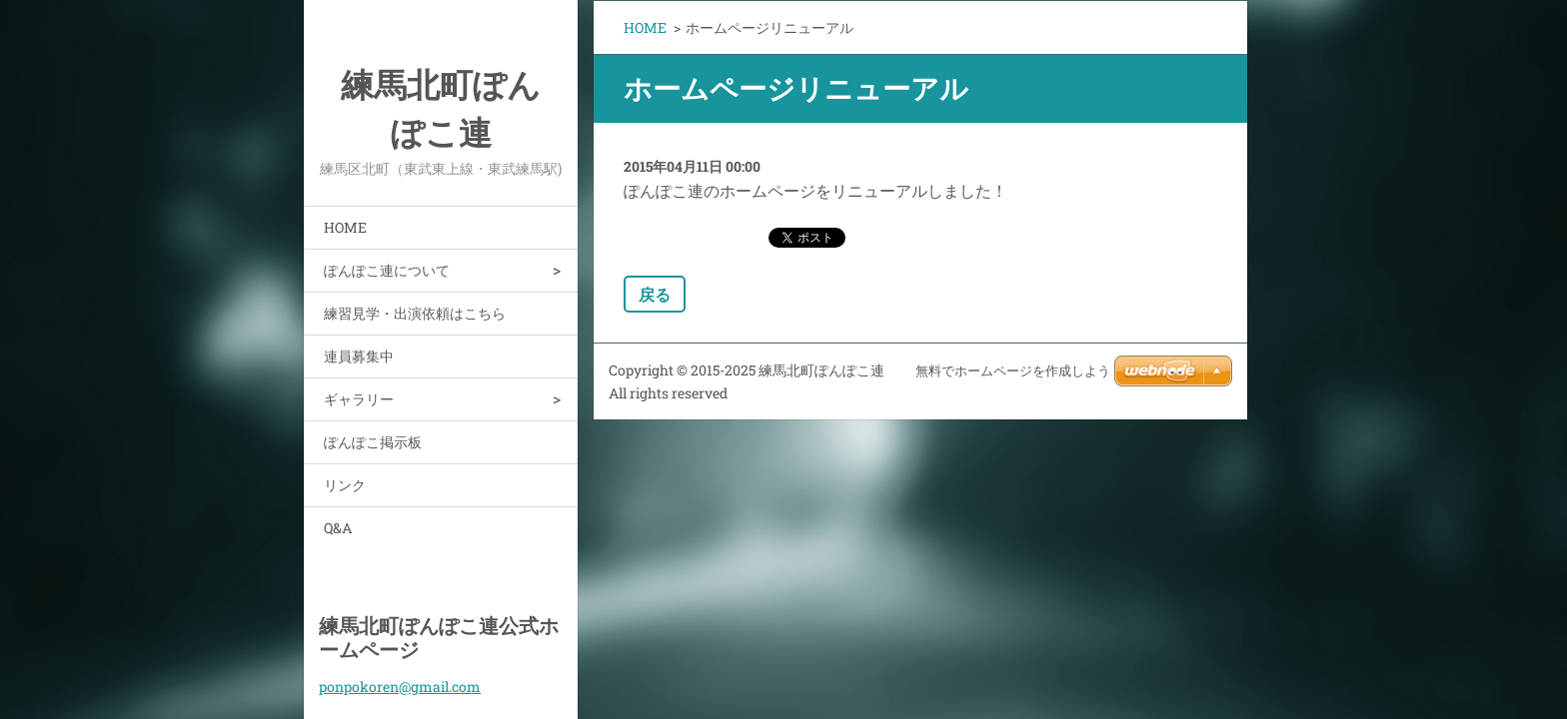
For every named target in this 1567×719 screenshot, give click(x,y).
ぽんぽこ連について (387, 270)
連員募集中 (359, 356)
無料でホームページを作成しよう (1012, 370)
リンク (345, 484)
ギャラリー (359, 398)
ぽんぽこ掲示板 (373, 441)
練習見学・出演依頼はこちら (415, 313)
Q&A (338, 527)
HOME (345, 227)
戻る (655, 294)
